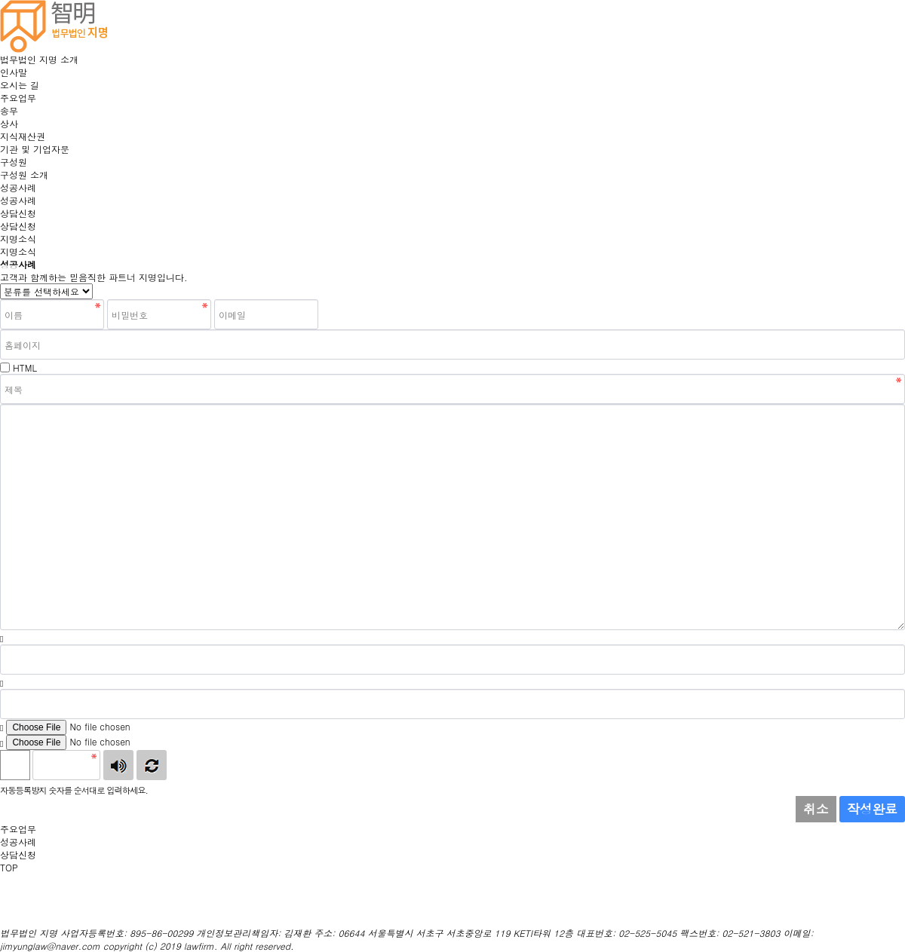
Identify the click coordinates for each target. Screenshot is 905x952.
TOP (9, 867)
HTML (25, 367)
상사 (9, 123)
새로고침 (152, 765)
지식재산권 (22, 136)
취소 (816, 809)
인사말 (13, 72)
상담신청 (18, 213)
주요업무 (18, 97)
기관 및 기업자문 (34, 148)
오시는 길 (19, 84)
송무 (9, 110)
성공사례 (18, 187)
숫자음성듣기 (118, 765)
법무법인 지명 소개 (39, 59)
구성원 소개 (24, 174)
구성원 (13, 161)
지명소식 (18, 238)
